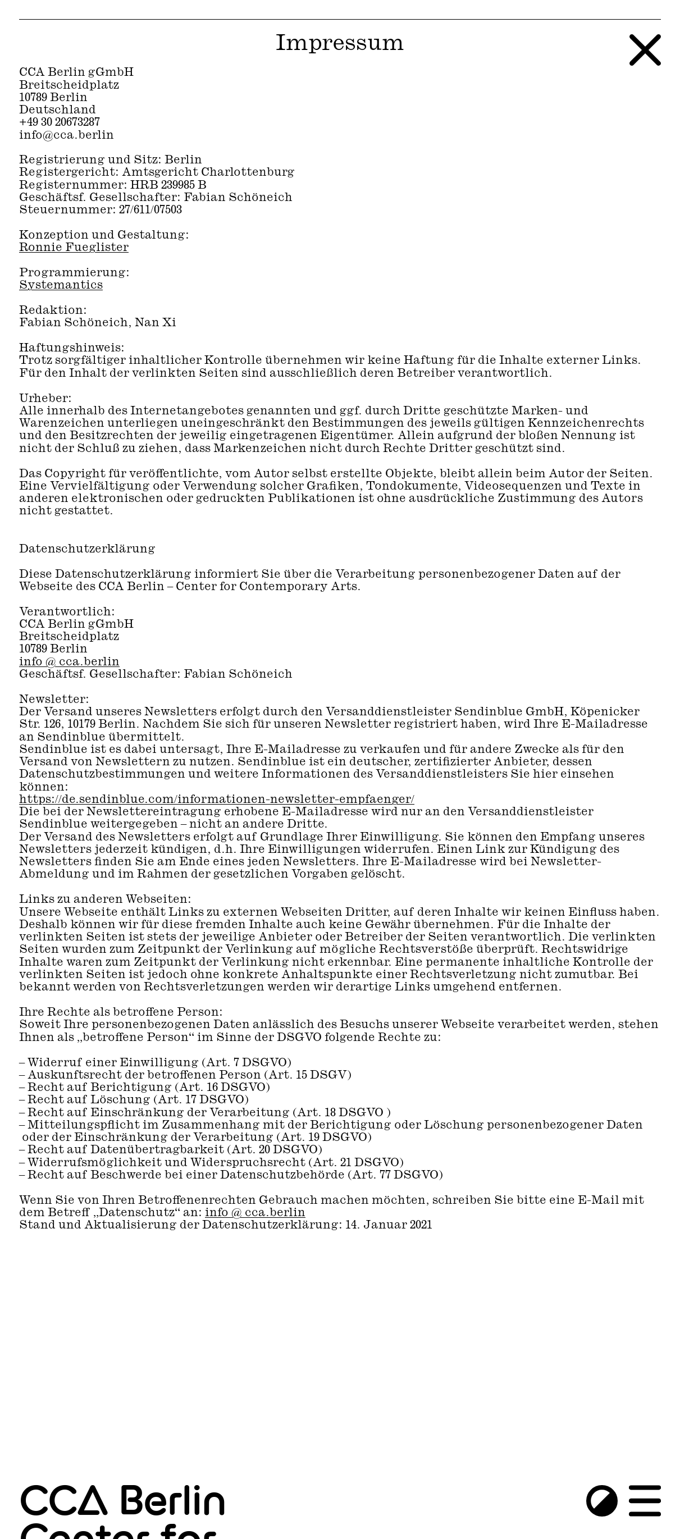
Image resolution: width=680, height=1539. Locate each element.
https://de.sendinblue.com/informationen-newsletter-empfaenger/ (216, 800)
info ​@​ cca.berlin (69, 662)
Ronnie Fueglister (74, 248)
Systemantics (61, 285)
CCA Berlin (122, 1502)
